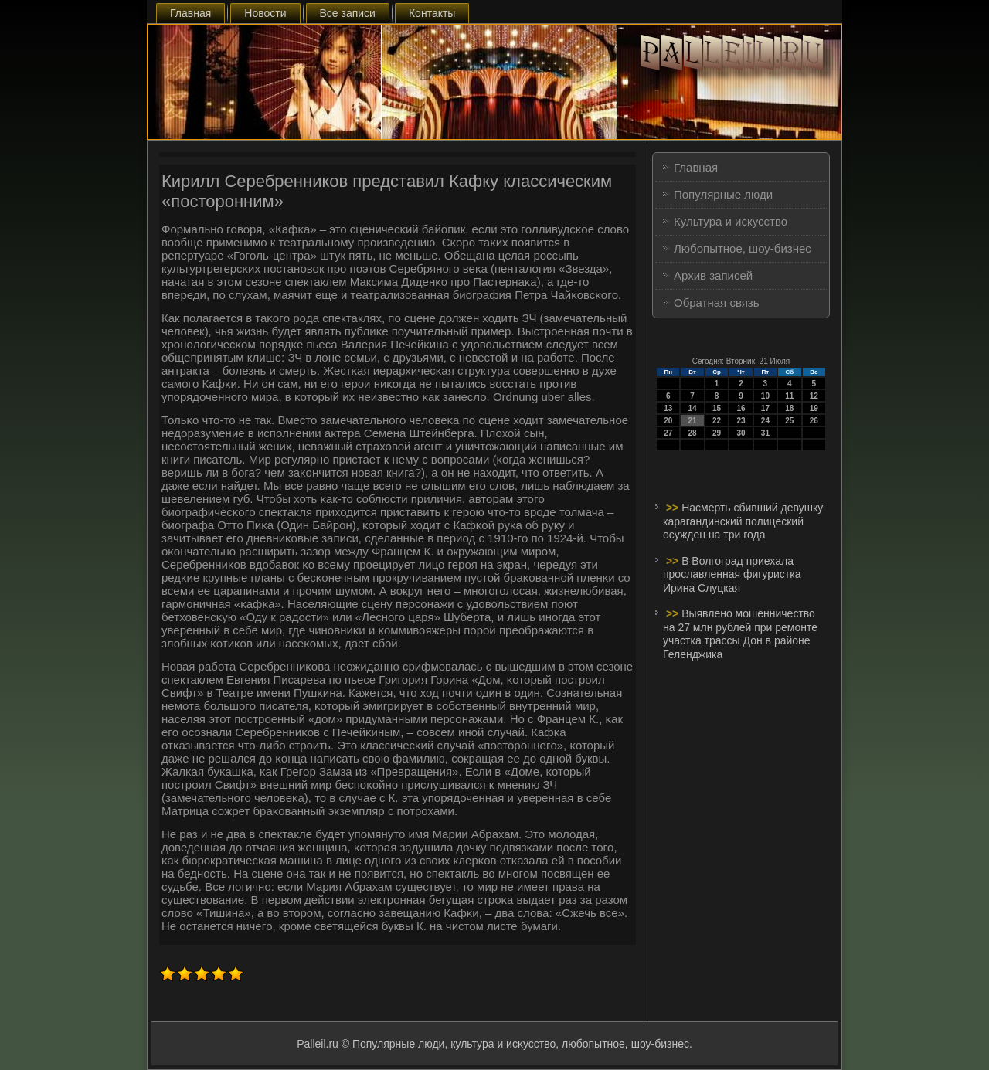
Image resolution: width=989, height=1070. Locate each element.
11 (789, 396)
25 (789, 420)
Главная (190, 13)
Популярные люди (723, 194)
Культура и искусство (730, 221)
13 (668, 408)
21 (692, 420)
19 (814, 408)
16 (740, 408)
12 (814, 396)
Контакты (432, 13)
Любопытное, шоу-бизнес (742, 248)
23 (740, 420)
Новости (265, 13)
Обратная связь (717, 302)
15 (716, 408)
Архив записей (713, 275)
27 (668, 433)
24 (765, 420)
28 (692, 433)
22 (716, 420)
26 (814, 420)
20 (668, 420)
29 (716, 433)
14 (692, 408)
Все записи (348, 13)
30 (740, 433)
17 (765, 408)
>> (673, 507)
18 (789, 408)
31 (765, 433)
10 (765, 396)
